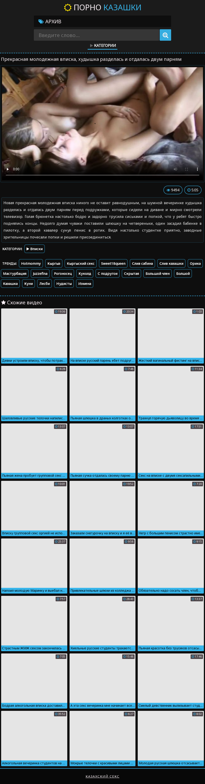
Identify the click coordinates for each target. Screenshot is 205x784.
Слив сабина (142, 263)
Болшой (183, 273)
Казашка (10, 283)
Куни (28, 283)
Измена (84, 283)
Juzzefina (40, 273)
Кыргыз (53, 263)
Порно (102, 7)
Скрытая (131, 273)
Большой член (158, 273)
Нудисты (64, 283)
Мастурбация (14, 273)
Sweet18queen (113, 263)
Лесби (44, 283)
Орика (195, 263)
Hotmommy (31, 263)
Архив (49, 21)
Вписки (35, 248)
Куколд (84, 273)
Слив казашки (171, 263)
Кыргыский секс (80, 263)
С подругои (107, 273)
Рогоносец (63, 273)
